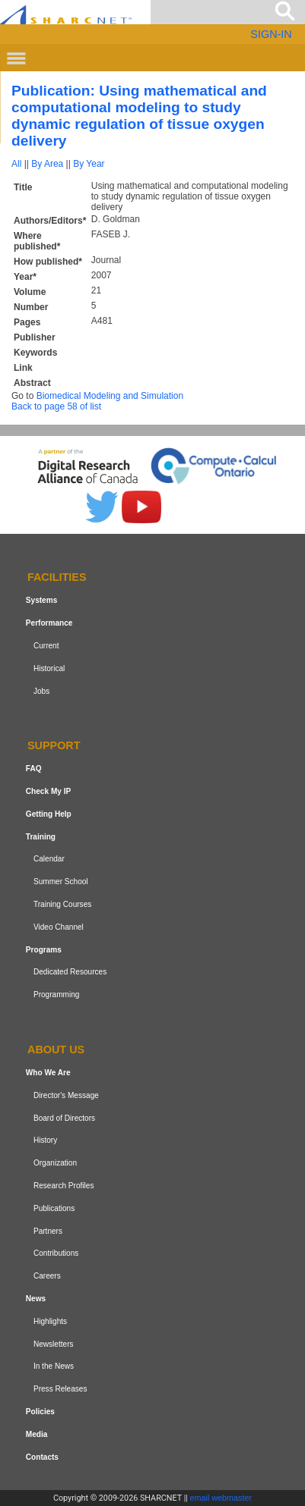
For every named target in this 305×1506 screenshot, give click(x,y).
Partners (47, 1231)
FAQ (34, 768)
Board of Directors (64, 1118)
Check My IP (48, 791)
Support (54, 746)
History (45, 1140)
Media (37, 1434)
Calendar (49, 859)
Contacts (42, 1457)
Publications (54, 1208)
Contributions (55, 1253)
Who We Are (48, 1072)
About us (55, 1049)
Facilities (57, 578)
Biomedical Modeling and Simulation (110, 396)
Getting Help (48, 814)
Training (41, 837)
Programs (44, 950)
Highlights (50, 1321)
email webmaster (221, 1497)
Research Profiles (63, 1185)
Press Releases (60, 1389)
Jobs (41, 691)
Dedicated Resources (69, 972)
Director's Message (66, 1095)
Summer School (60, 881)
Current (46, 646)
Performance (49, 623)
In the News (53, 1366)
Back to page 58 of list (56, 406)
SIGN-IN (270, 34)
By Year (88, 163)
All (16, 163)
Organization (55, 1163)
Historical (49, 668)
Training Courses (62, 904)
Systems (41, 600)
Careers (47, 1276)
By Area (47, 163)
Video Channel (58, 927)
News (36, 1298)
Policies (40, 1411)
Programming (56, 994)
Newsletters (53, 1344)
